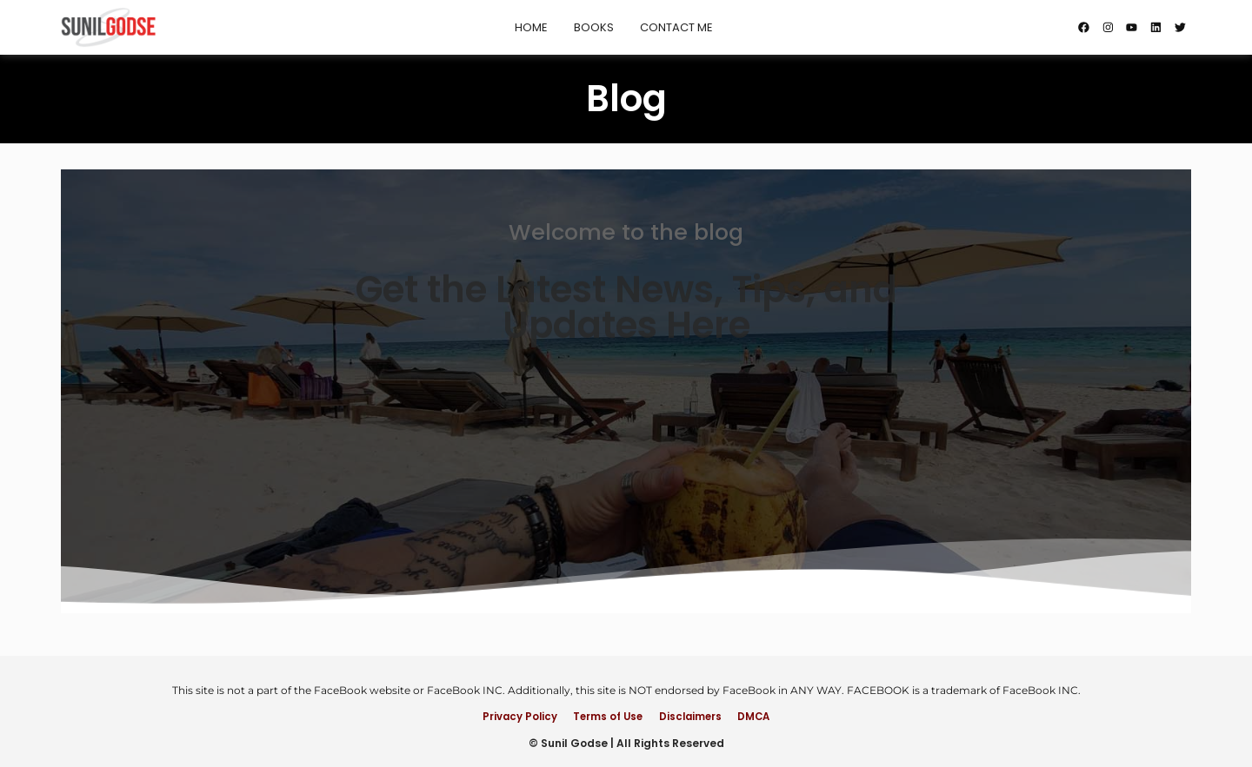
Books (589, 27)
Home (526, 27)
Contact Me (671, 27)
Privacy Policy (506, 715)
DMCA (767, 715)
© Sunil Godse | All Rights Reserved (626, 743)
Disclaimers (695, 715)
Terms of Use (603, 715)
